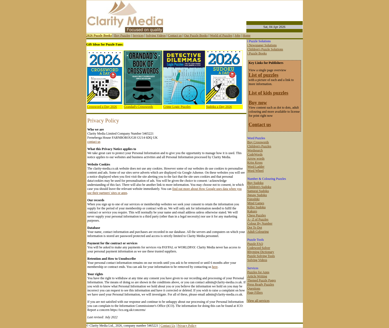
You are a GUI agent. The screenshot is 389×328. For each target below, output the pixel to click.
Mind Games (255, 203)
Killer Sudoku (256, 207)
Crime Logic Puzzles (177, 107)
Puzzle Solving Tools (261, 256)
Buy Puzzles (122, 35)
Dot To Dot (254, 227)
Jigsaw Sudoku (257, 195)
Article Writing (257, 276)
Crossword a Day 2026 (102, 107)
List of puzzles (264, 75)
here (215, 267)
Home (246, 35)
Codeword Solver (258, 248)
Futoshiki (253, 199)
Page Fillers (255, 292)
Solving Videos (156, 35)
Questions (253, 288)
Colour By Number (260, 223)
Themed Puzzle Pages (261, 280)
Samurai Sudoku (258, 191)
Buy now (258, 102)
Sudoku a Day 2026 (219, 107)
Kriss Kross (255, 162)
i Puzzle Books (257, 53)
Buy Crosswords (258, 142)
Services (138, 35)
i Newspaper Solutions (262, 45)
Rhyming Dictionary (260, 252)
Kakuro (252, 211)
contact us (93, 142)
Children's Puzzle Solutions (265, 49)
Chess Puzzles (256, 215)
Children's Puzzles (259, 146)
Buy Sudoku (255, 183)
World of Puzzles (221, 35)
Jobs (237, 35)
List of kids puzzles (269, 93)
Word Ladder (255, 166)
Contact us (175, 35)
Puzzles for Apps (258, 272)
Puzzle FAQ (255, 244)
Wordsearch (255, 150)
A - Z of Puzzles (258, 219)
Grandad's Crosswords (138, 107)
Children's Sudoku (259, 187)
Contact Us (168, 325)
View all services (258, 301)
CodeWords (255, 154)
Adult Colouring (258, 231)
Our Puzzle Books (196, 35)
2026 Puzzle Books (99, 35)
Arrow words (256, 158)
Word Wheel (255, 171)
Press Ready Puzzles (260, 284)
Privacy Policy (186, 325)
